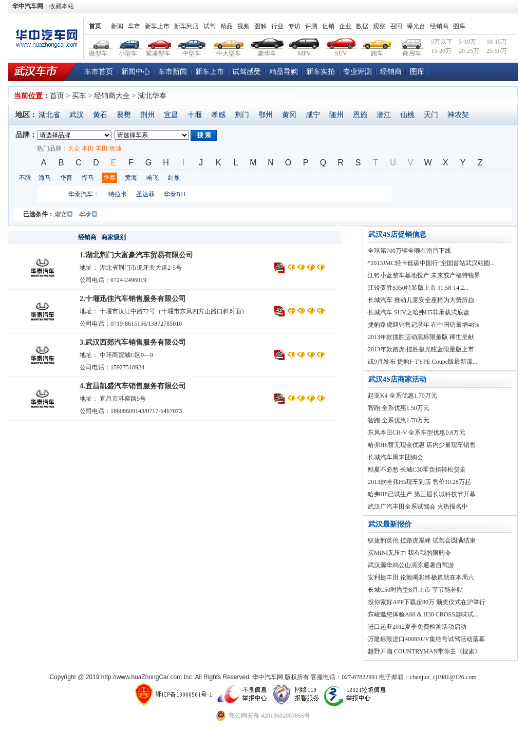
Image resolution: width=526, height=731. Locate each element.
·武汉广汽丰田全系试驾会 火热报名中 (417, 506)
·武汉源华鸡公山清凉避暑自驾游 (410, 565)
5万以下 (442, 41)
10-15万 (496, 41)
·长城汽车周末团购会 (394, 457)
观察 (379, 26)
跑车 (377, 42)
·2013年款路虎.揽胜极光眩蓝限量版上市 (420, 349)
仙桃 (407, 115)
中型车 (192, 42)
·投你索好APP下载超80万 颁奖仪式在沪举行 (425, 602)
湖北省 (49, 115)
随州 (336, 115)
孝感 (218, 115)
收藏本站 (61, 6)
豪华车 (267, 42)
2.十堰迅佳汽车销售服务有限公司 (133, 299)
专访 (294, 26)
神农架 (458, 115)
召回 (396, 26)
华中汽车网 (27, 6)
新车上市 (157, 26)
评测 (311, 26)
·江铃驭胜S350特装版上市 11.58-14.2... (417, 287)
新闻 (117, 26)
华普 (66, 177)
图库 (459, 26)
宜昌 (171, 115)
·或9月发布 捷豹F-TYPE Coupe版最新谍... (421, 361)
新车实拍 (320, 72)
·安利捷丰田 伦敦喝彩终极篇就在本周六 (420, 577)
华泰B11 (175, 194)
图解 (260, 26)
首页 (95, 26)
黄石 (100, 115)
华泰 (109, 177)
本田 (88, 148)
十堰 (194, 115)
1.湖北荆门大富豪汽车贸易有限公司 (136, 255)
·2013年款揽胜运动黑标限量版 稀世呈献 (420, 337)
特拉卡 (117, 194)
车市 (134, 26)
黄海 (131, 177)
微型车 (98, 42)
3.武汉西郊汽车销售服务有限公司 (133, 342)
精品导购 (283, 72)
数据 (362, 26)
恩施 (360, 115)
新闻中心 (135, 72)
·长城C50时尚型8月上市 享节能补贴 (414, 589)
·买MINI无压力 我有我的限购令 (408, 552)
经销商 (439, 26)
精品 (226, 26)
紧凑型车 (159, 42)
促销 (328, 26)
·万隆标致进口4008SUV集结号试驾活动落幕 (425, 639)
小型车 (128, 42)
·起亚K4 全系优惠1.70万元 (401, 395)
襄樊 (124, 115)
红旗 (174, 177)
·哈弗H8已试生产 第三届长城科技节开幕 (421, 494)
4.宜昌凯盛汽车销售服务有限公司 (133, 386)
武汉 (76, 115)
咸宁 (313, 115)
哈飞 (152, 177)
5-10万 (467, 41)
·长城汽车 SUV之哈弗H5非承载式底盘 (417, 312)
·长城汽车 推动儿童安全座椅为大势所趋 (420, 300)
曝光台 (416, 26)
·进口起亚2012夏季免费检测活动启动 (416, 626)
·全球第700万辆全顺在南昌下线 (408, 250)
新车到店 (186, 26)
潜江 (384, 115)
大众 (74, 148)
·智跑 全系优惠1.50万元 (397, 407)
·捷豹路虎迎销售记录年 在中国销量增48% (422, 324)
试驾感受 (246, 72)
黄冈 (289, 115)
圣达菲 (145, 194)
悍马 (88, 177)
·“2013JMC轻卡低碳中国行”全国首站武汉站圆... (430, 263)
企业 (345, 26)
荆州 (147, 115)
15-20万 (441, 50)
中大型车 (229, 42)
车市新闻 (172, 72)
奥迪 (115, 148)
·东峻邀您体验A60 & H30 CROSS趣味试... (422, 614)
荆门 (242, 115)
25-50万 (496, 50)
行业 (277, 26)
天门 (431, 115)
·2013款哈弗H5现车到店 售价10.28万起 (418, 481)
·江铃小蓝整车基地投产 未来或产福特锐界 (423, 275)
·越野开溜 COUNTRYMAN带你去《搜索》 (423, 651)
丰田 (102, 148)
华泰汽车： (83, 194)
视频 (243, 26)
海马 (45, 177)
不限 (25, 177)
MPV (304, 42)
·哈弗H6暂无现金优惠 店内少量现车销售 (421, 444)
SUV (341, 42)
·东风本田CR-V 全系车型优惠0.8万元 (415, 432)
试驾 (209, 26)
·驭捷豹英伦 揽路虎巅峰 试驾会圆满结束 (421, 540)
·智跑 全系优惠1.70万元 (397, 420)
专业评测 (357, 72)
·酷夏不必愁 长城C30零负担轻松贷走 (416, 469)
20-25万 (469, 50)
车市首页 (98, 72)
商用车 (412, 42)
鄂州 (265, 115)
